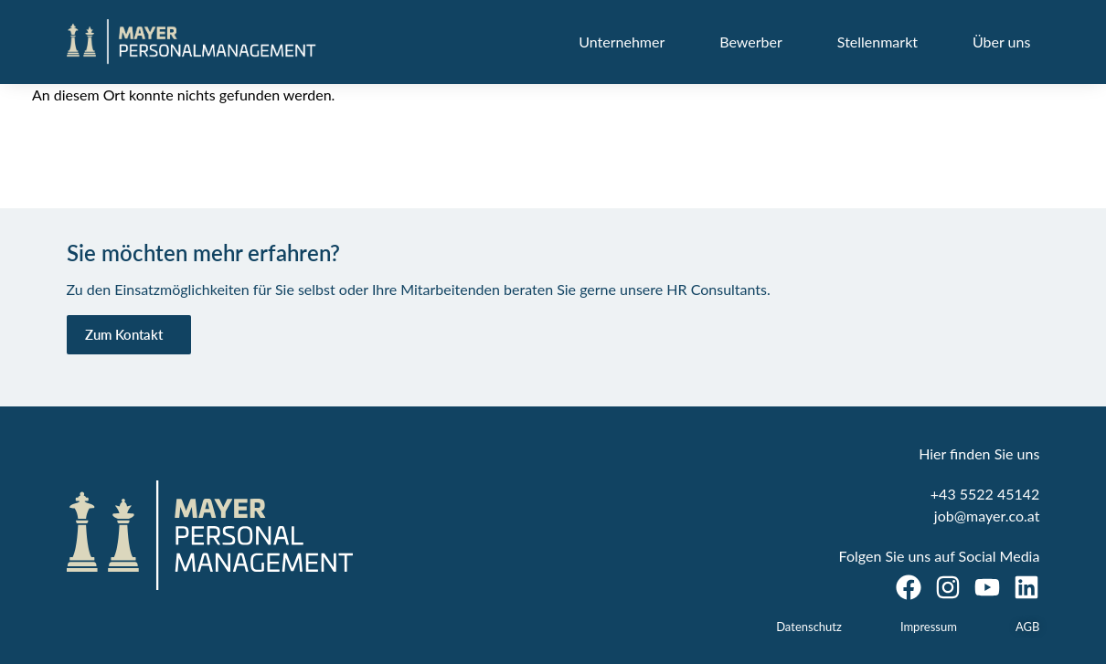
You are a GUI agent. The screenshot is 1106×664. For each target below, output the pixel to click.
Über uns (1001, 41)
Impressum (928, 626)
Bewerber (750, 41)
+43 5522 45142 (985, 493)
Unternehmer (622, 41)
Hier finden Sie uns (979, 453)
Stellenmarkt (877, 41)
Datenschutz (809, 626)
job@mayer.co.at (987, 515)
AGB (1027, 626)
